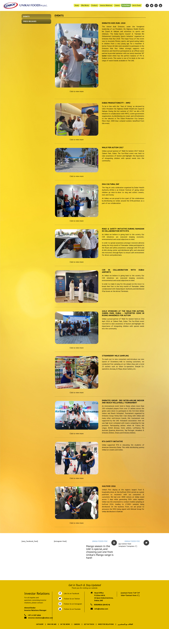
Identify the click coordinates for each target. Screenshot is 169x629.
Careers (117, 5)
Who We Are (85, 5)
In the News (126, 5)
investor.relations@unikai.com (40, 618)
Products (94, 5)
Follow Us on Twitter (71, 599)
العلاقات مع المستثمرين (125, 624)
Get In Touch (136, 5)
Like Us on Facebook (71, 593)
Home (77, 5)
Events (26, 16)
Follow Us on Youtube (72, 609)
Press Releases (29, 21)
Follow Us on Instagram (72, 604)
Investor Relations (106, 5)
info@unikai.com (101, 609)
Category (39, 624)
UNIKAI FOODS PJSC (100, 541)
